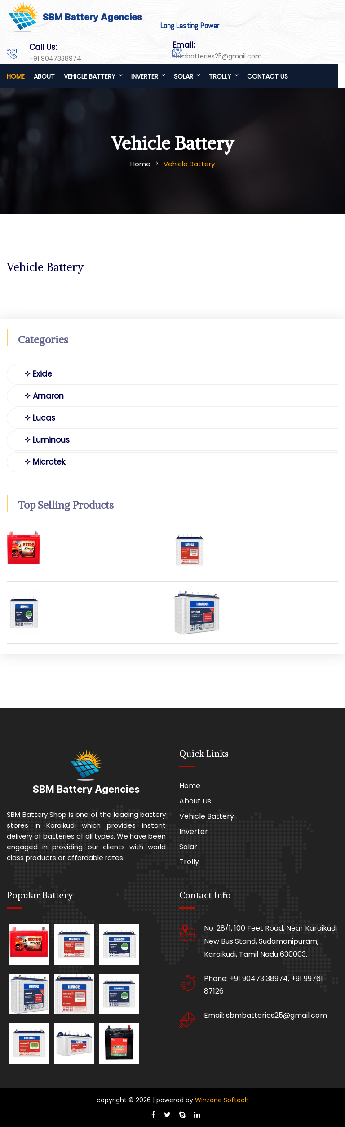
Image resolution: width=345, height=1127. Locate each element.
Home (16, 76)
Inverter (144, 76)
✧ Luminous (47, 440)
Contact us (267, 76)
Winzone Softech (221, 1100)
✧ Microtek (44, 462)
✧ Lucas (39, 418)
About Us (195, 801)
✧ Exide (38, 373)
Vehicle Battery (89, 76)
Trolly (220, 76)
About (44, 76)
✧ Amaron (44, 395)
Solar (183, 76)
